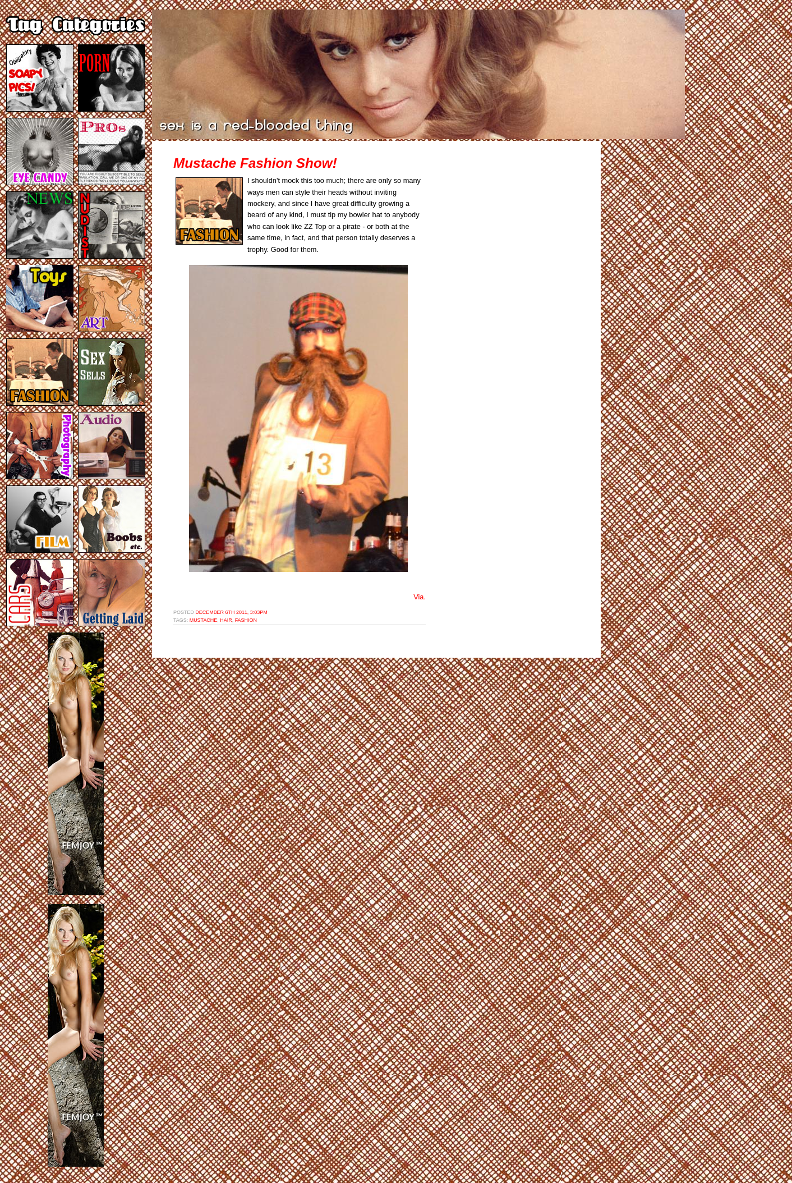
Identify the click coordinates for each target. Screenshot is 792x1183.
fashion (246, 620)
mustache (204, 620)
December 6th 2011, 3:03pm (231, 612)
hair (226, 620)
